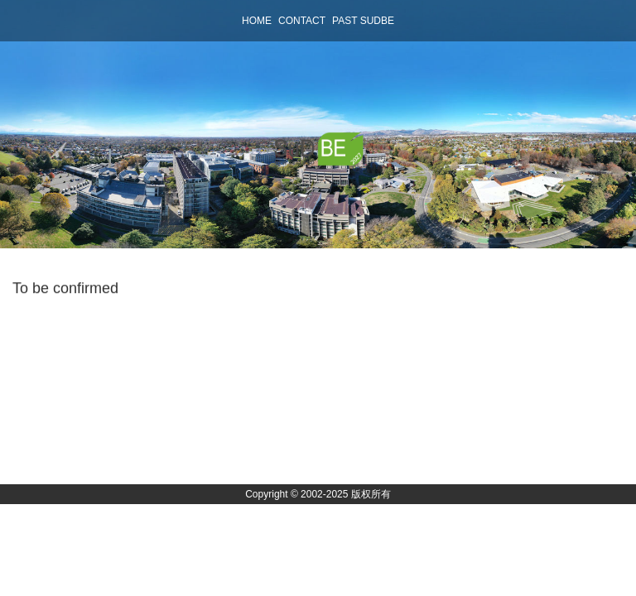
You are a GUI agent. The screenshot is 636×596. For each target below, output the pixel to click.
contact (301, 20)
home (257, 20)
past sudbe (363, 20)
